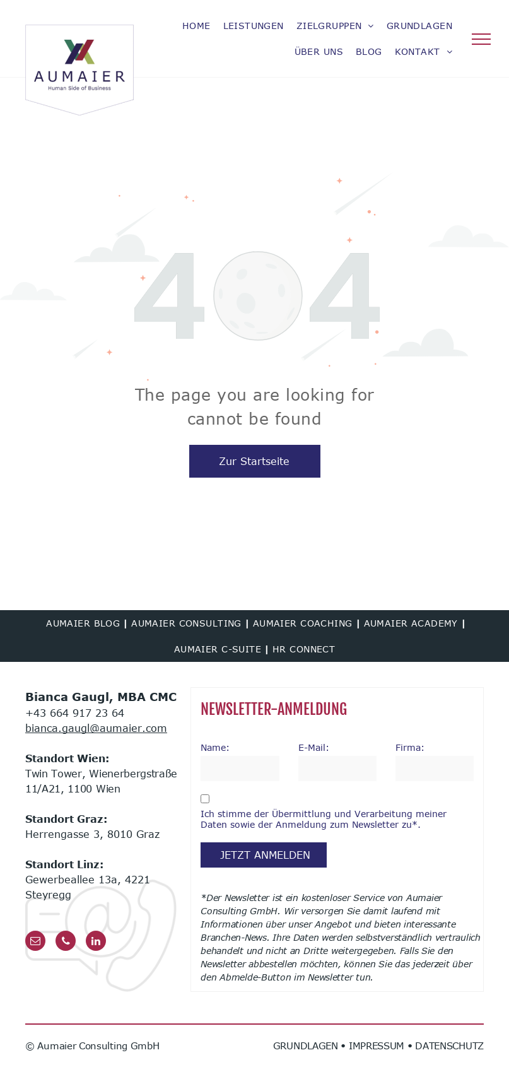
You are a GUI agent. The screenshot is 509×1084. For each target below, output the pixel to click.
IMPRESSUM (376, 1045)
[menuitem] (196, 25)
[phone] (66, 942)
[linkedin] (96, 942)
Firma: (409, 747)
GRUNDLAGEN (305, 1045)
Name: (215, 747)
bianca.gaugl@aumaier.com (96, 728)
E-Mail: (313, 747)
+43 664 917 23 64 (74, 713)
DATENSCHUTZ (449, 1045)
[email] (35, 942)
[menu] (481, 39)
